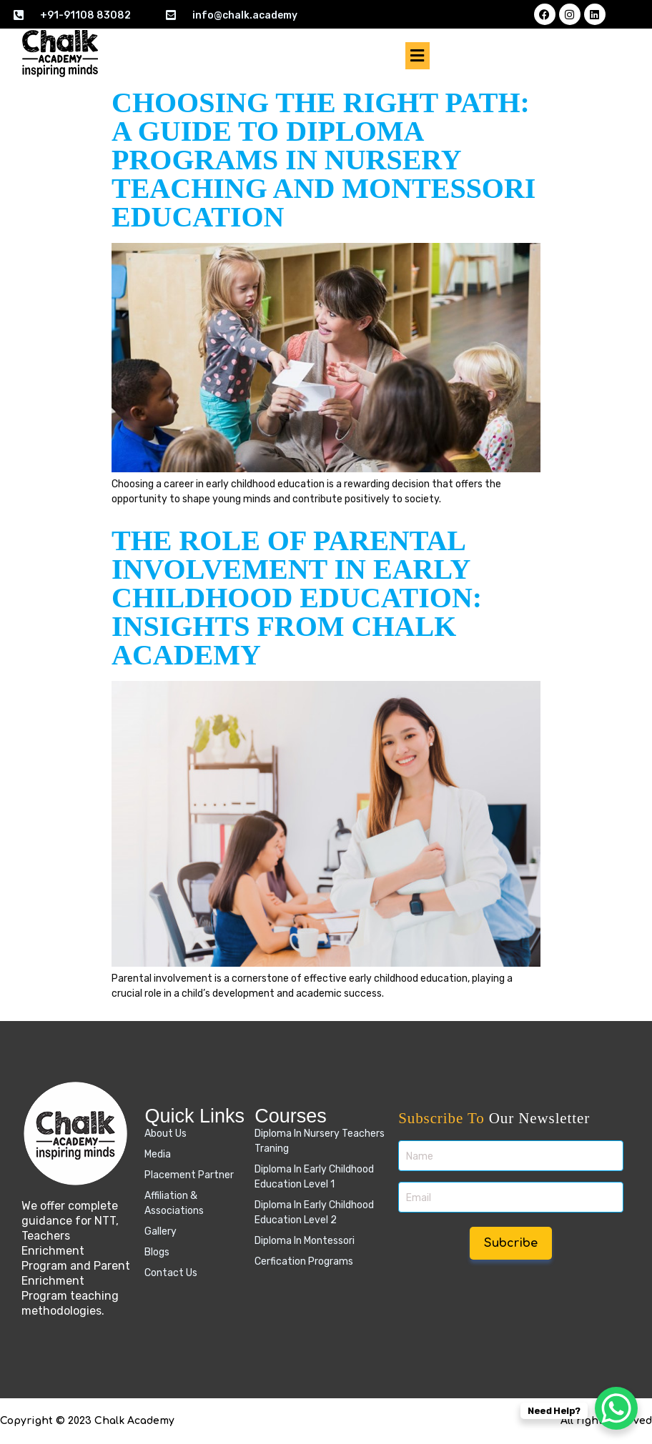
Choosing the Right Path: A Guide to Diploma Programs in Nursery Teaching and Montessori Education (323, 159)
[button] (417, 55)
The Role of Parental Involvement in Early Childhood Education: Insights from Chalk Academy (297, 597)
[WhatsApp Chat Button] (616, 1408)
